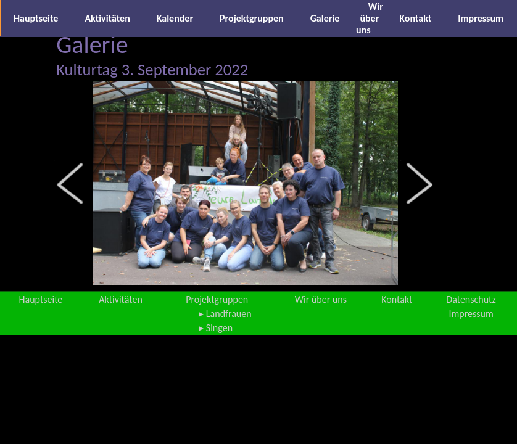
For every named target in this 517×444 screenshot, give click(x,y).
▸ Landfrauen (225, 313)
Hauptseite (36, 18)
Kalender (175, 18)
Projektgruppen (252, 18)
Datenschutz (470, 299)
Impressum (480, 18)
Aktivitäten (107, 18)
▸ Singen (216, 328)
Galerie (325, 18)
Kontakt (415, 18)
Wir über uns (369, 18)
